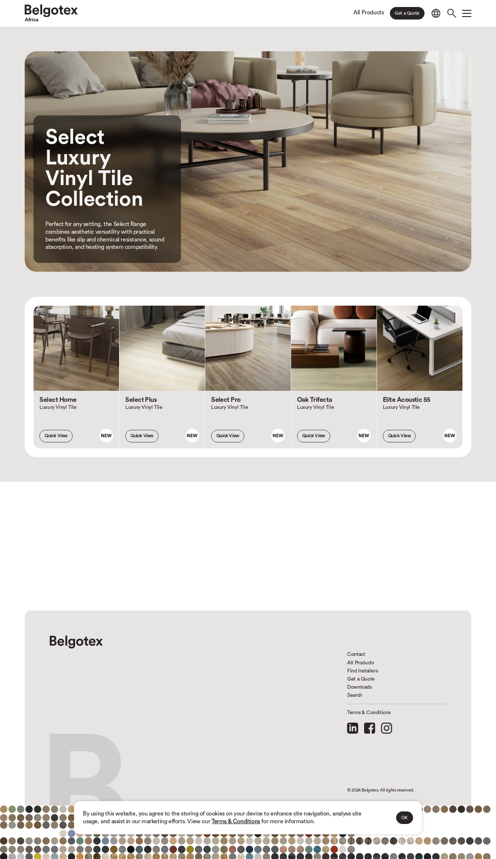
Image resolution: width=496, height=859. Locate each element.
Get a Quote (407, 13)
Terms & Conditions (236, 821)
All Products (368, 12)
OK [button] (404, 817)
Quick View (56, 436)
